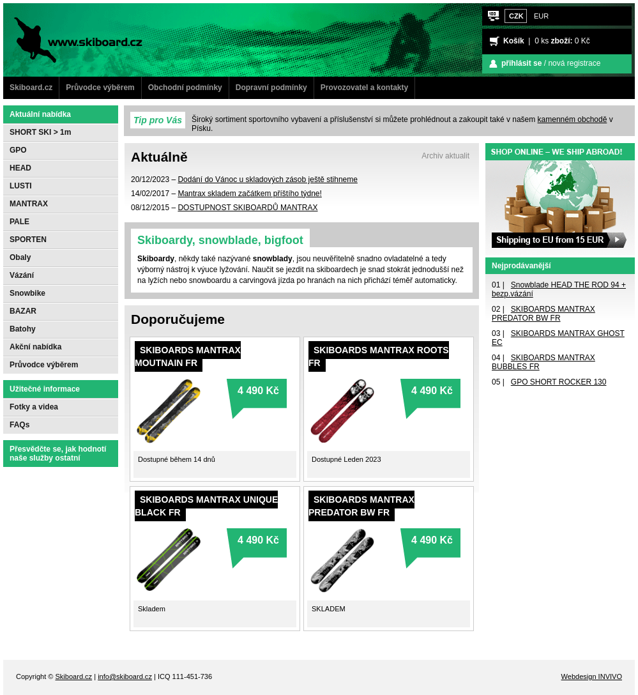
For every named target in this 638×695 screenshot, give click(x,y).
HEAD (20, 168)
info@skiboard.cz (125, 676)
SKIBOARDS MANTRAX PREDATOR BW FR (543, 314)
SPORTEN (28, 239)
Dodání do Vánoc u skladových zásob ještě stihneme (268, 179)
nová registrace (574, 63)
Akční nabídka (35, 346)
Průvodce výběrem (100, 87)
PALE (19, 221)
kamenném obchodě (572, 119)
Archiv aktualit (445, 155)
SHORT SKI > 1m (40, 132)
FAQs (19, 424)
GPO (18, 150)
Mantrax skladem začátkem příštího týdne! (249, 193)
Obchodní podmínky (185, 87)
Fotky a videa (34, 406)
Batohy (23, 329)
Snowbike (27, 293)
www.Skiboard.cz (66, 11)
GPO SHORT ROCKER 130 (559, 382)
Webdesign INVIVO (591, 676)
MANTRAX (29, 203)
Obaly (20, 257)
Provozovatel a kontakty (364, 87)
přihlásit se (521, 63)
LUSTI (21, 185)
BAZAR (23, 311)
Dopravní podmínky (271, 87)
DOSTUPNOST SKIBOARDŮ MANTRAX (247, 207)
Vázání (22, 275)
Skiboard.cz (31, 87)
